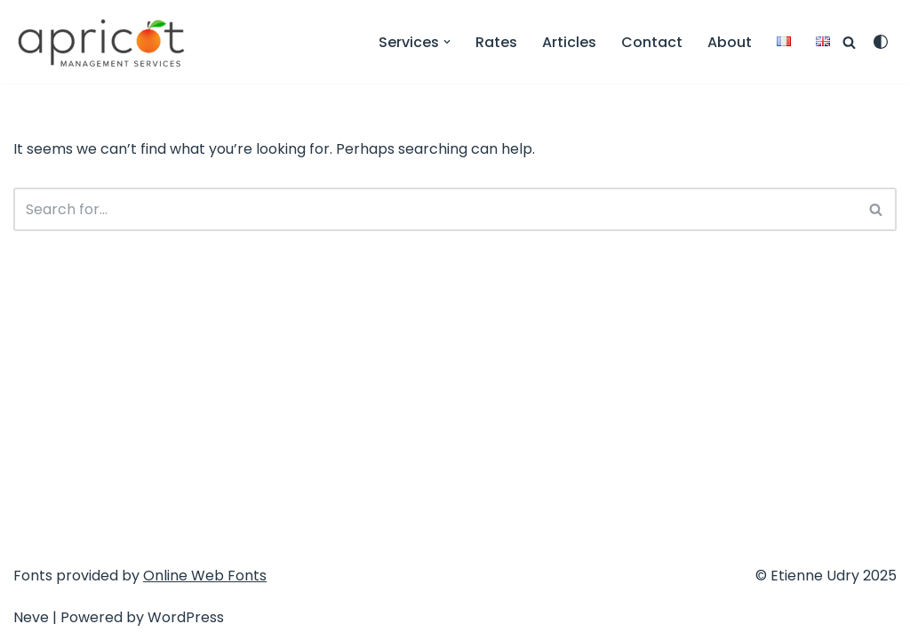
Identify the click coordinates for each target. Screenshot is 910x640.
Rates (496, 42)
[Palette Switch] (881, 42)
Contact (651, 42)
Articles (569, 42)
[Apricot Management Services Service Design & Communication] (102, 42)
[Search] (849, 42)
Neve (31, 617)
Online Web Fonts (205, 575)
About (729, 42)
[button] (447, 41)
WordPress (186, 617)
